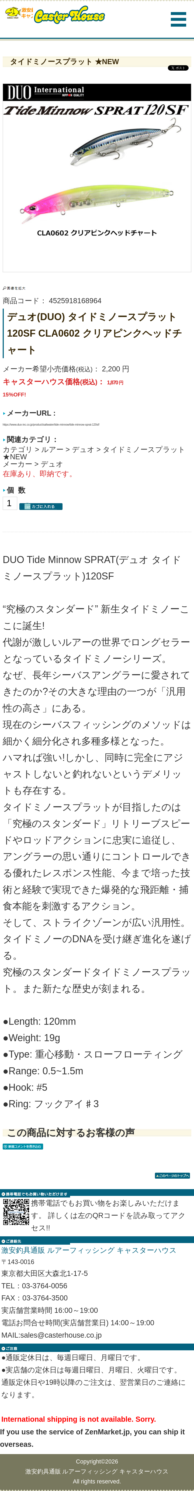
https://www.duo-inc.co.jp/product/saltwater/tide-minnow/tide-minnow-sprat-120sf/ (51, 424)
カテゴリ (18, 450)
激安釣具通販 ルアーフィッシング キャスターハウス (97, 1471)
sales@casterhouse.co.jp (61, 1335)
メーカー (17, 464)
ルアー (52, 450)
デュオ (83, 450)
